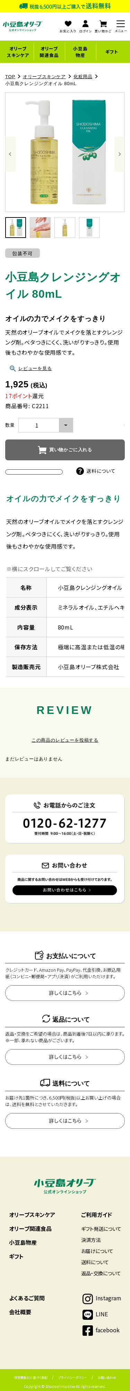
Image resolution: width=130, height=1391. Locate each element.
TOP (10, 76)
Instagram (108, 1298)
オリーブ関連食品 (49, 51)
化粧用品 (83, 76)
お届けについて (97, 1250)
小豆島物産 (80, 51)
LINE (102, 1314)
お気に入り (68, 26)
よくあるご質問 (27, 1298)
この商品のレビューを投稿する (65, 740)
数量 (10, 425)
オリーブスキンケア (18, 51)
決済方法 (91, 1239)
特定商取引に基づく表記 (30, 1377)
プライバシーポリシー (72, 1377)
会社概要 (20, 1312)
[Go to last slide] (10, 154)
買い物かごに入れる (70, 449)
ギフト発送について (101, 1228)
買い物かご (103, 26)
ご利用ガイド (96, 1214)
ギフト (111, 51)
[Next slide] (119, 154)
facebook (108, 1330)
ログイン (85, 26)
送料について (96, 471)
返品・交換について (101, 1273)
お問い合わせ (107, 1377)
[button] (15, 227)
